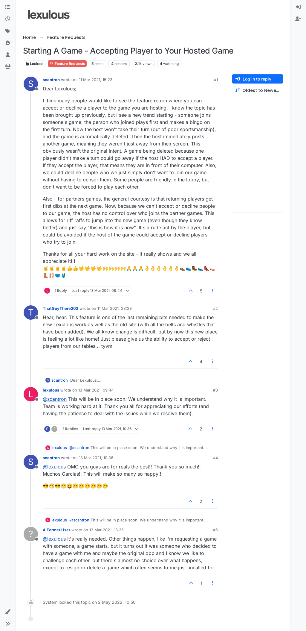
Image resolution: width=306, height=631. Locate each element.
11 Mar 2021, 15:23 (95, 79)
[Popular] (7, 43)
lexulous (51, 390)
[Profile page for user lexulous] (31, 394)
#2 (215, 308)
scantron (51, 79)
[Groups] (7, 67)
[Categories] (7, 7)
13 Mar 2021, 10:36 (96, 457)
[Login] (298, 7)
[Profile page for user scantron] (31, 84)
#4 (215, 457)
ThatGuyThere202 (60, 308)
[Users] (7, 55)
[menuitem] (298, 7)
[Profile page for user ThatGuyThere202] (31, 312)
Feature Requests (67, 63)
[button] (7, 612)
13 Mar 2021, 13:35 (106, 529)
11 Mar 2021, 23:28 (114, 308)
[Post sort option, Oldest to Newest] (257, 90)
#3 (215, 390)
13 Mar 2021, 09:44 (96, 390)
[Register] (298, 19)
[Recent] (7, 19)
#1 (216, 79)
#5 (215, 529)
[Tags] (7, 31)
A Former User (56, 529)
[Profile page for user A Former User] (31, 534)
